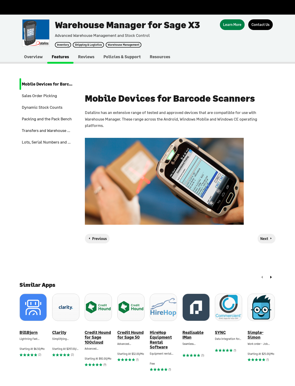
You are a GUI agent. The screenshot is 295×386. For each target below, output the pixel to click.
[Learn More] (232, 24)
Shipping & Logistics (88, 44)
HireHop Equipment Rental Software (161, 340)
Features (60, 56)
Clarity (59, 332)
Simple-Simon (255, 335)
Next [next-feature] (264, 238)
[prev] (262, 277)
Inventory (63, 44)
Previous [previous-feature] (99, 238)
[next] (270, 277)
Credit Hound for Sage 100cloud (98, 337)
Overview (33, 56)
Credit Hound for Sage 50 (130, 335)
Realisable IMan (193, 335)
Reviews (86, 56)
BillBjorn (29, 332)
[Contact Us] (260, 24)
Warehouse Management (123, 44)
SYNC (220, 332)
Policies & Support (122, 56)
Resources (160, 56)
